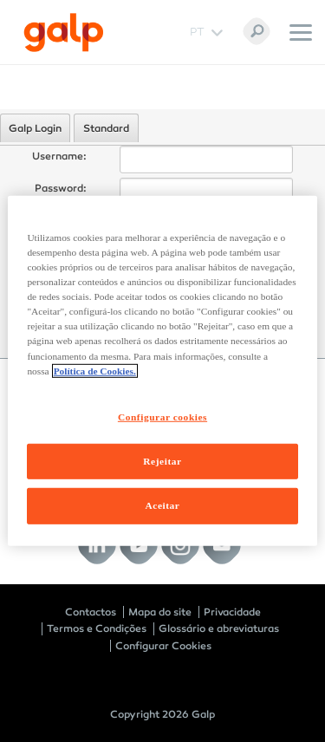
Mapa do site (160, 612)
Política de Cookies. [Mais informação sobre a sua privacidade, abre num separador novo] (95, 370)
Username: (59, 156)
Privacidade (232, 612)
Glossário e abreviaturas (219, 628)
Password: (61, 188)
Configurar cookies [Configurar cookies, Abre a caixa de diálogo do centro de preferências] (162, 416)
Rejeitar (162, 460)
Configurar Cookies (163, 646)
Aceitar (163, 505)
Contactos (90, 612)
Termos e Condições (96, 628)
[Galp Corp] (64, 32)
